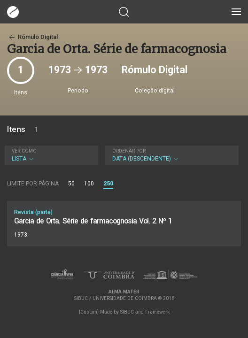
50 (71, 183)
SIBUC (127, 312)
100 (89, 183)
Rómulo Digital (32, 36)
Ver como (24, 151)
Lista (50, 155)
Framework (157, 312)
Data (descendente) (170, 155)
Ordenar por (129, 151)
